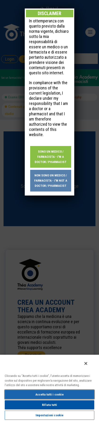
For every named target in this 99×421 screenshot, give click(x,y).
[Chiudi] (86, 363)
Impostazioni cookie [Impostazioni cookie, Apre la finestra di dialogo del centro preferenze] (49, 415)
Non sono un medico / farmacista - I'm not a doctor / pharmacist (50, 147)
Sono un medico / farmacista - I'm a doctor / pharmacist (50, 123)
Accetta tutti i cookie (49, 394)
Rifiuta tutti (49, 405)
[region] (49, 387)
